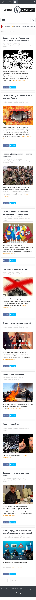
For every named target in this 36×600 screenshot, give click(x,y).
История (10, 45)
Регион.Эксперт (7, 43)
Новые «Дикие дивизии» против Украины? (17, 155)
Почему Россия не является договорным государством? (15, 212)
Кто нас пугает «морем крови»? (17, 323)
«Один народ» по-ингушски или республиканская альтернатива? (17, 531)
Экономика (27, 45)
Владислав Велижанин (9, 101)
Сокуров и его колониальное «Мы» (16, 474)
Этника (5, 46)
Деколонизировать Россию (15, 269)
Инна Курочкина (7, 326)
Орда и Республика (11, 424)
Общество (15, 45)
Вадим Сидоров (7, 478)
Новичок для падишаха (13, 374)
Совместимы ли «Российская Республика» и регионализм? (16, 39)
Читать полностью (18, 80)
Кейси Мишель (7, 272)
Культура (15, 428)
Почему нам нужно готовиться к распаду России (17, 96)
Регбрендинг (28, 161)
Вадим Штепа (6, 159)
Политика (21, 45)
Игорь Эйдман (6, 377)
